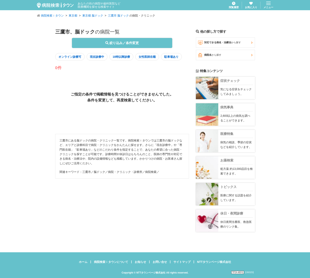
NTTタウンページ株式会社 (214, 262)
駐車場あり (171, 56)
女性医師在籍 (147, 56)
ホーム (83, 262)
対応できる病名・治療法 (225, 43)
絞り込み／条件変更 (122, 43)
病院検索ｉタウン (52, 15)
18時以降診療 (121, 56)
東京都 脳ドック (92, 15)
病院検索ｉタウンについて (111, 262)
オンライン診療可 (69, 56)
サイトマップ (182, 262)
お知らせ (140, 262)
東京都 (73, 15)
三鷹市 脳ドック (118, 15)
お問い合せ (160, 262)
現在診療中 (97, 56)
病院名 (225, 55)
